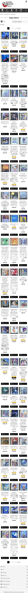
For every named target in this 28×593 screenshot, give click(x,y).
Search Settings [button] (17, 21)
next (19, 28)
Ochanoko (11, 592)
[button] (16, 10)
